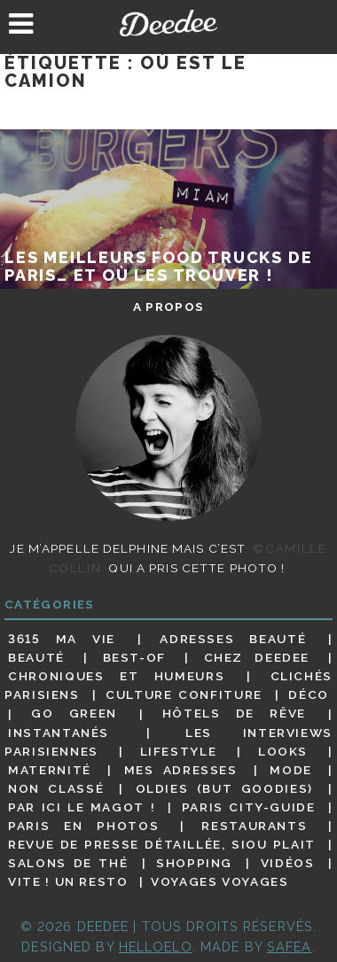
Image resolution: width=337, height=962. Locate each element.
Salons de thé (68, 863)
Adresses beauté (233, 639)
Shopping (194, 863)
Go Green (74, 714)
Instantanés (58, 732)
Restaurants (254, 825)
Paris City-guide (249, 807)
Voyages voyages (219, 881)
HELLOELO (155, 946)
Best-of (134, 657)
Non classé (56, 788)
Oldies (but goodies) (224, 788)
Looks (283, 751)
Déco (308, 694)
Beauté (36, 657)
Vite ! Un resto (68, 881)
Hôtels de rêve (234, 714)
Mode (291, 770)
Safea (289, 946)
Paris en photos (83, 825)
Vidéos (288, 863)
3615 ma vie (61, 639)
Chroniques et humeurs (116, 676)
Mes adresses (181, 770)
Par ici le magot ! (81, 807)
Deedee (169, 23)
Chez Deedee (257, 657)
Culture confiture (184, 694)
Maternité (49, 770)
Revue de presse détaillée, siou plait (162, 844)
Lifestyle (178, 751)
